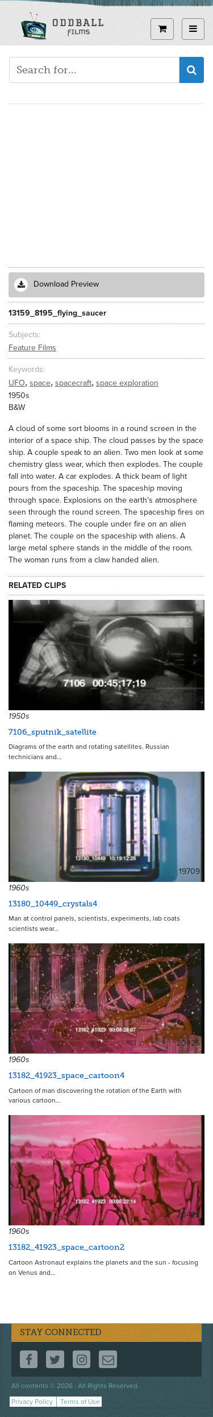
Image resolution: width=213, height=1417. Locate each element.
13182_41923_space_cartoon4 (66, 1075)
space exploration (127, 383)
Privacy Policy (32, 1402)
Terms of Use (80, 1402)
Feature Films (32, 348)
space (41, 383)
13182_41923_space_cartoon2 (66, 1247)
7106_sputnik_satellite (53, 732)
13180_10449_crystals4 (53, 904)
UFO (18, 383)
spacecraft (74, 383)
